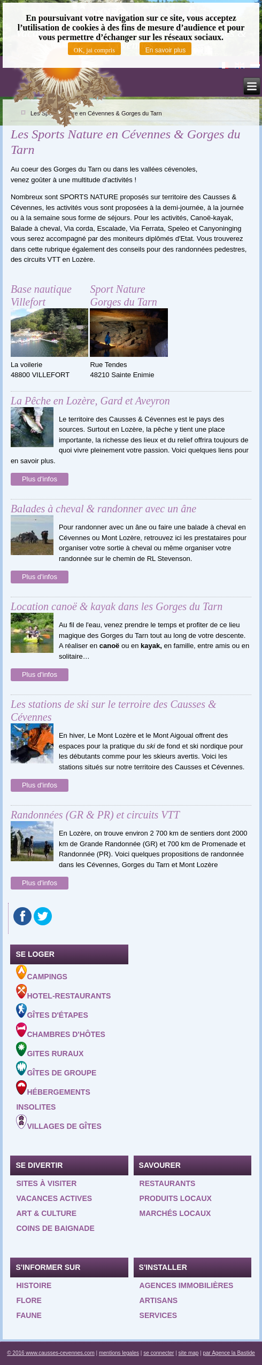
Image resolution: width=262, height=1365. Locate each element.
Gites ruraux (49, 1050)
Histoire (33, 1285)
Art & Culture (46, 1213)
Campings (41, 973)
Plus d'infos (39, 479)
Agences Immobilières (187, 1285)
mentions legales (119, 1353)
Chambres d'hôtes (60, 1031)
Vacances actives (54, 1198)
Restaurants (168, 1183)
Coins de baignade (55, 1228)
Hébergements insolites (53, 1095)
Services (159, 1315)
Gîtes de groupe (56, 1069)
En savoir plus (165, 50)
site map (189, 1353)
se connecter (158, 1353)
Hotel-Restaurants (63, 992)
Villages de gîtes (58, 1122)
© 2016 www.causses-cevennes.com (51, 1353)
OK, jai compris (94, 50)
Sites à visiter (46, 1183)
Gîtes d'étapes (52, 1011)
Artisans (159, 1300)
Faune (28, 1315)
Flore (28, 1300)
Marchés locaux (175, 1213)
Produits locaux (176, 1198)
